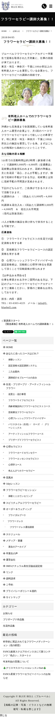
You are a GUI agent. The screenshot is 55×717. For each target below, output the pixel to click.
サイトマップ (13, 597)
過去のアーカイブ (17, 546)
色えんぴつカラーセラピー (21, 470)
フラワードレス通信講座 (22, 527)
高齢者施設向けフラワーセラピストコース (29, 406)
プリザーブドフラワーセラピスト (24, 440)
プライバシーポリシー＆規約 (21, 591)
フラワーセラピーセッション (21, 490)
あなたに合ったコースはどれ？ (22, 353)
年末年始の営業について (16, 661)
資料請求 (10, 578)
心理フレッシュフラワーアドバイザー (27, 418)
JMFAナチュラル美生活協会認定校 (24, 566)
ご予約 (9, 584)
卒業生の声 (12, 553)
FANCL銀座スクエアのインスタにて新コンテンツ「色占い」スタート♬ (26, 653)
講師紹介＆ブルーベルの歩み (22, 377)
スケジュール (13, 534)
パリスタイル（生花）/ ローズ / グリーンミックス (28, 426)
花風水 (9, 477)
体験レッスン (15, 359)
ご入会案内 (13, 371)
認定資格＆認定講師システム (22, 365)
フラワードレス (15, 521)
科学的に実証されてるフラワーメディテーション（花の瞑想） (26, 643)
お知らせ (16, 31)
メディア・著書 (14, 540)
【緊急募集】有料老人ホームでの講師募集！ (27, 324)
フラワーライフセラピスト (21, 400)
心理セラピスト (14, 446)
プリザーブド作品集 (13, 619)
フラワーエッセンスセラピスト (23, 458)
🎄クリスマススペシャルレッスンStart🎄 (24, 668)
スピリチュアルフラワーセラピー (23, 503)
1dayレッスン (13, 483)
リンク (9, 572)
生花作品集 (9, 626)
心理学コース (15, 464)
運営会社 (10, 559)
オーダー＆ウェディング (19, 509)
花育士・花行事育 (17, 394)
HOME (4, 31)
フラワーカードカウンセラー (22, 452)
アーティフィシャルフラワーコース (26, 434)
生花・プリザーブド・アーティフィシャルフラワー (28, 386)
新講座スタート (12, 320)
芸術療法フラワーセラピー (21, 412)
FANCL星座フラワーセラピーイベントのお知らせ (26, 676)
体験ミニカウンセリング (20, 496)
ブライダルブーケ (17, 515)
